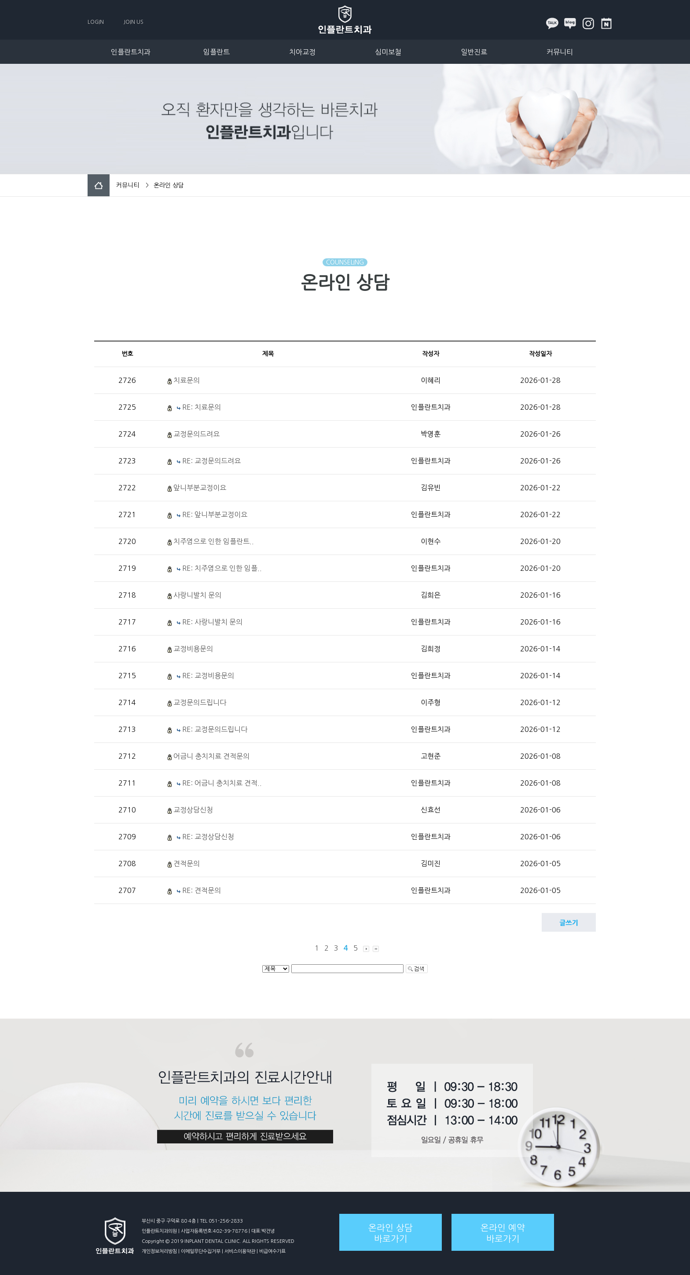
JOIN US (133, 22)
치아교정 (302, 51)
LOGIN (96, 22)
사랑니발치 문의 (197, 595)
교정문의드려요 (196, 433)
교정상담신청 (193, 809)
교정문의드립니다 (199, 702)
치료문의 (186, 380)
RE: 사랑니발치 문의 (212, 621)
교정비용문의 (193, 648)
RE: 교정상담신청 (208, 836)
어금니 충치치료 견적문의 (211, 756)
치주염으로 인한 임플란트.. (213, 541)
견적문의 (186, 863)
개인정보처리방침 (159, 1251)
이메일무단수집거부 (200, 1251)
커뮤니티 (560, 51)
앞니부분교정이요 (199, 487)
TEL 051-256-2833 (221, 1221)
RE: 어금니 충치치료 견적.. (222, 782)
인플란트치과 (130, 51)
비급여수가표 (272, 1251)
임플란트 (216, 51)
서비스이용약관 (239, 1251)
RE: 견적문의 (201, 890)
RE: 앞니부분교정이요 (214, 514)
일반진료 (474, 51)
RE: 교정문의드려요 (211, 460)
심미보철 (388, 51)
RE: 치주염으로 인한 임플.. (222, 568)
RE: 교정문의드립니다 (214, 729)
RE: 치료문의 (201, 407)
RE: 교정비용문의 (208, 675)
